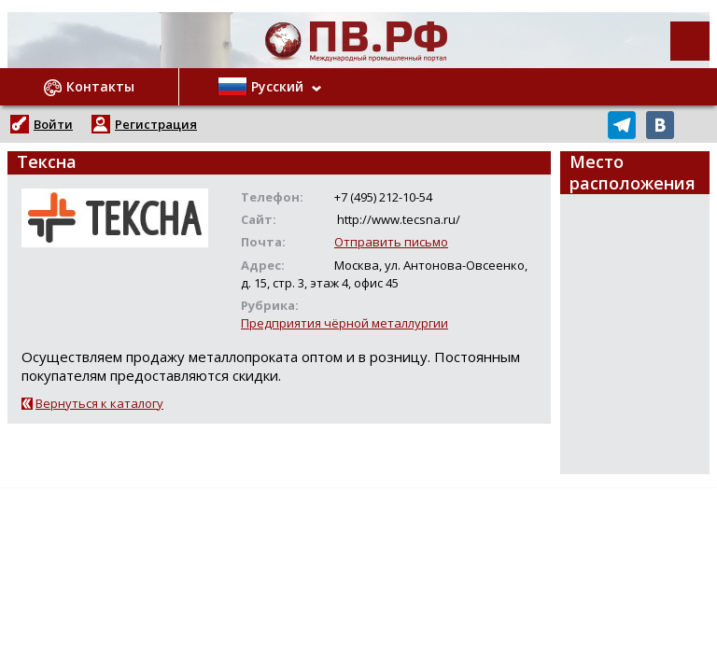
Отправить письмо (391, 241)
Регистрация (156, 124)
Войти (53, 124)
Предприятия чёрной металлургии (344, 323)
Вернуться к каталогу (99, 403)
